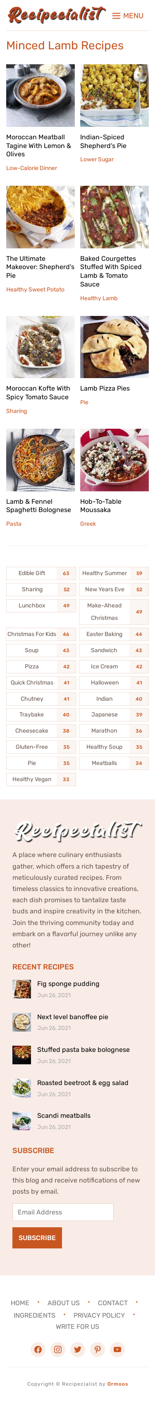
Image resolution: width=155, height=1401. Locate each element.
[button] (128, 15)
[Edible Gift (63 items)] (41, 573)
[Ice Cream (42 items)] (114, 666)
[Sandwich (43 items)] (114, 650)
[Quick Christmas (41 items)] (41, 683)
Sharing (16, 411)
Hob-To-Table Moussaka (101, 506)
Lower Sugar (97, 159)
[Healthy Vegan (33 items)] (41, 779)
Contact (113, 1303)
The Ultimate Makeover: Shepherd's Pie (40, 267)
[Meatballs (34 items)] (114, 763)
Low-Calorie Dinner (31, 168)
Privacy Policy (99, 1315)
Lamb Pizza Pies (105, 388)
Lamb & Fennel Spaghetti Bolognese (38, 506)
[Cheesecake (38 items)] (41, 731)
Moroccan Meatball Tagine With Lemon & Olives (38, 145)
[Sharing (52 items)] (41, 589)
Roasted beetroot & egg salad (83, 1083)
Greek (88, 523)
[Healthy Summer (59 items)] (114, 573)
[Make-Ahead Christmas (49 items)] (114, 612)
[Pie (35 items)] (41, 763)
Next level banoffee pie (72, 1017)
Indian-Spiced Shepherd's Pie (103, 141)
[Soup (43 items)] (41, 650)
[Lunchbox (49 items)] (41, 605)
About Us (64, 1303)
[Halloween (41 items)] (114, 683)
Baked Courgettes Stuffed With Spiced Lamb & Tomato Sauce (111, 271)
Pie (84, 402)
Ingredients (34, 1315)
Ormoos (117, 1384)
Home (20, 1303)
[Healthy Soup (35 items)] (114, 747)
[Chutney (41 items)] (41, 699)
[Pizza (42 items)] (41, 666)
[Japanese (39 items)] (114, 714)
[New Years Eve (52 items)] (114, 589)
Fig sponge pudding (68, 984)
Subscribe (37, 1238)
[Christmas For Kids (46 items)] (41, 634)
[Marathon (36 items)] (114, 731)
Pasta (13, 523)
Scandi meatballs (64, 1115)
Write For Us (77, 1327)
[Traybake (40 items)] (41, 714)
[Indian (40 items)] (114, 699)
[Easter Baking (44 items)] (114, 634)
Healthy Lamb (98, 298)
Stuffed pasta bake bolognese (83, 1050)
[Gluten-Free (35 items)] (41, 747)
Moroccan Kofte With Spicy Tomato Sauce (38, 392)
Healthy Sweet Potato (35, 289)
